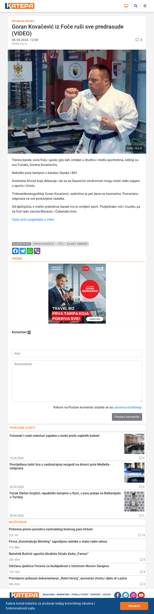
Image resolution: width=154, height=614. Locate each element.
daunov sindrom (77, 244)
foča (61, 244)
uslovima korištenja (127, 407)
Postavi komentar (127, 417)
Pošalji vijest (80, 594)
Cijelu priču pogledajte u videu (33, 219)
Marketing (63, 594)
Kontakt (96, 594)
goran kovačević (43, 244)
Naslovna (49, 594)
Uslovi (106, 594)
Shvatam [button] (134, 606)
